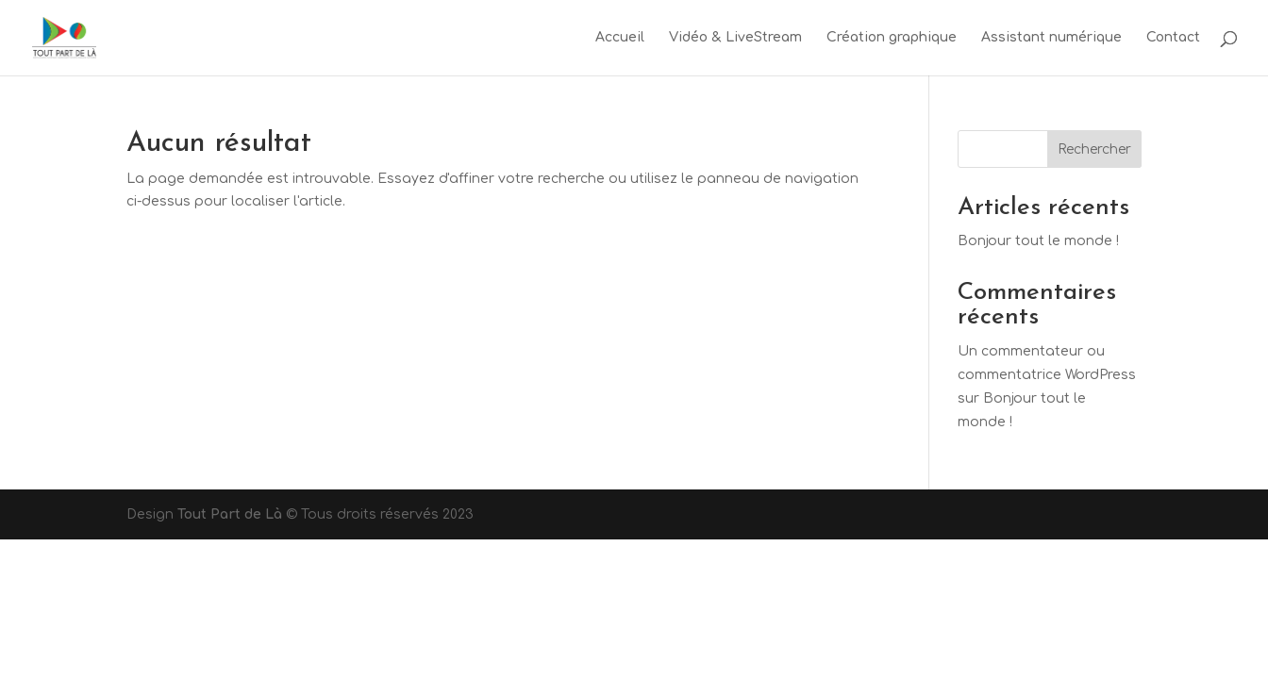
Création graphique (891, 37)
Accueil (619, 37)
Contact (1173, 37)
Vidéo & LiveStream (735, 37)
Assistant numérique (1051, 37)
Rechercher (1094, 149)
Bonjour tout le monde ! (1038, 241)
